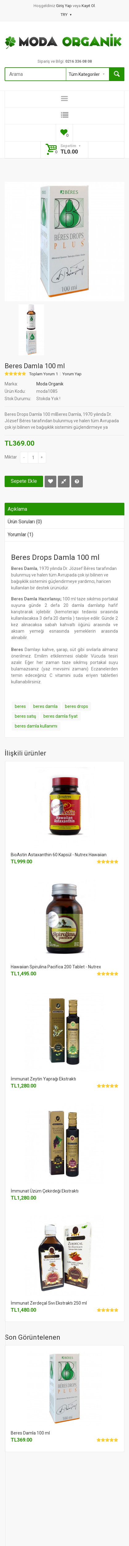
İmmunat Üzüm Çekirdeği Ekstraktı (45, 1191)
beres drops (76, 706)
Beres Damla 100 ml (30, 1433)
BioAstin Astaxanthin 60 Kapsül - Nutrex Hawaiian (59, 854)
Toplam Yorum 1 (43, 374)
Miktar (11, 457)
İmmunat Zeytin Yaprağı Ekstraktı (43, 1078)
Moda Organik (49, 383)
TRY (66, 14)
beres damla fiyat (60, 716)
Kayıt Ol (88, 5)
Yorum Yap (72, 374)
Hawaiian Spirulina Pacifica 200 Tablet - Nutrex (56, 966)
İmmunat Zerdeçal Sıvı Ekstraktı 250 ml (49, 1303)
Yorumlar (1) (20, 534)
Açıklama (17, 509)
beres (20, 706)
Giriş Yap (64, 5)
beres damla (45, 706)
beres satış (25, 716)
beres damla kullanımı (36, 726)
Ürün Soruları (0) (25, 522)
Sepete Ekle (24, 481)
